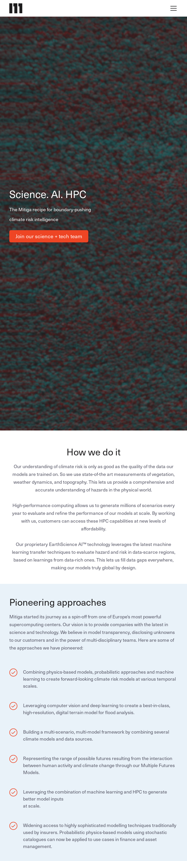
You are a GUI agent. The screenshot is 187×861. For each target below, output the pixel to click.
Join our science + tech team (49, 236)
